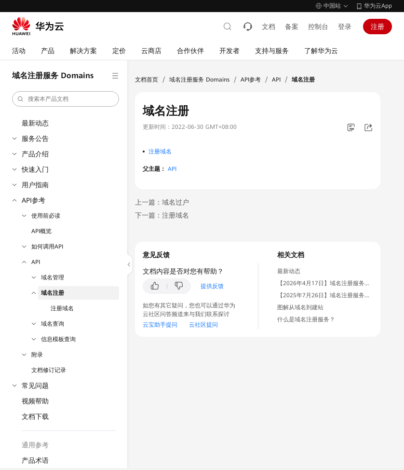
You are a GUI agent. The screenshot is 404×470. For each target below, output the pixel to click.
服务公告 (35, 138)
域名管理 (52, 277)
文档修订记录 (48, 370)
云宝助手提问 (160, 324)
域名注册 (52, 293)
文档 (268, 26)
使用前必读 (45, 215)
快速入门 (35, 169)
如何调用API (47, 246)
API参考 (33, 200)
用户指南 (35, 185)
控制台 (318, 26)
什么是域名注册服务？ (306, 319)
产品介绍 (35, 154)
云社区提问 (203, 324)
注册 (377, 26)
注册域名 (62, 308)
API (35, 262)
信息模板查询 (58, 339)
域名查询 (52, 323)
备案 (291, 26)
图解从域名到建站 (300, 307)
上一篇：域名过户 (162, 202)
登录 (344, 26)
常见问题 (35, 385)
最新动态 (35, 123)
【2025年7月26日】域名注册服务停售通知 (332, 295)
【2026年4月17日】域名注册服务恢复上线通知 (338, 283)
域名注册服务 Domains (199, 79)
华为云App (378, 5)
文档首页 (146, 79)
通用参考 (35, 445)
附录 (37, 354)
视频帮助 (35, 401)
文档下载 (35, 416)
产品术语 (35, 460)
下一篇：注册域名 (162, 215)
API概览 (41, 231)
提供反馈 (212, 286)
